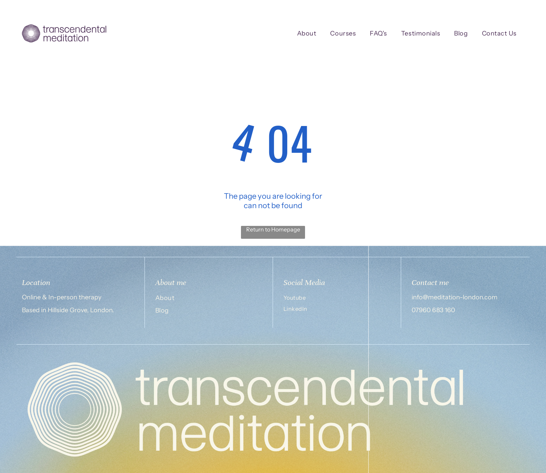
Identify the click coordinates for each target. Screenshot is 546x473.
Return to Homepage (273, 229)
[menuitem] (306, 33)
